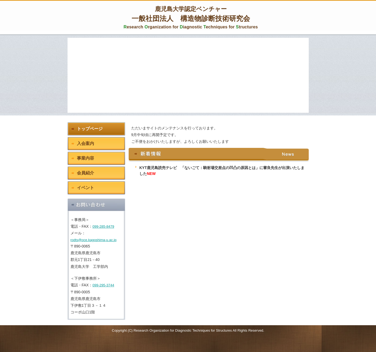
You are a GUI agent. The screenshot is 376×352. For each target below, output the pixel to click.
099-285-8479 (103, 226)
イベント (85, 187)
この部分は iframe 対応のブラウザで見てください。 (218, 213)
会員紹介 (85, 173)
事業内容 (85, 158)
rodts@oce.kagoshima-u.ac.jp (93, 240)
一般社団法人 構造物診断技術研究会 (190, 18)
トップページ (90, 128)
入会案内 (85, 143)
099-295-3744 (103, 285)
